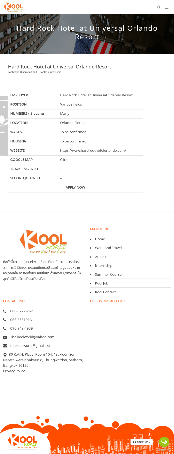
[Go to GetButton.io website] (164, 449)
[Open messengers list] (164, 442)
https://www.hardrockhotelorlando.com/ (93, 150)
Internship (103, 266)
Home (100, 239)
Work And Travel (108, 248)
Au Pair (101, 257)
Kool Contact (105, 292)
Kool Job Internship (50, 72)
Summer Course (108, 274)
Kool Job (101, 283)
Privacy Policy (14, 371)
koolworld (13, 72)
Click (64, 160)
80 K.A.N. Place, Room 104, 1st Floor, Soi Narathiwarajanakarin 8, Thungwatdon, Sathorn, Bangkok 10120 (43, 360)
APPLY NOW (75, 187)
